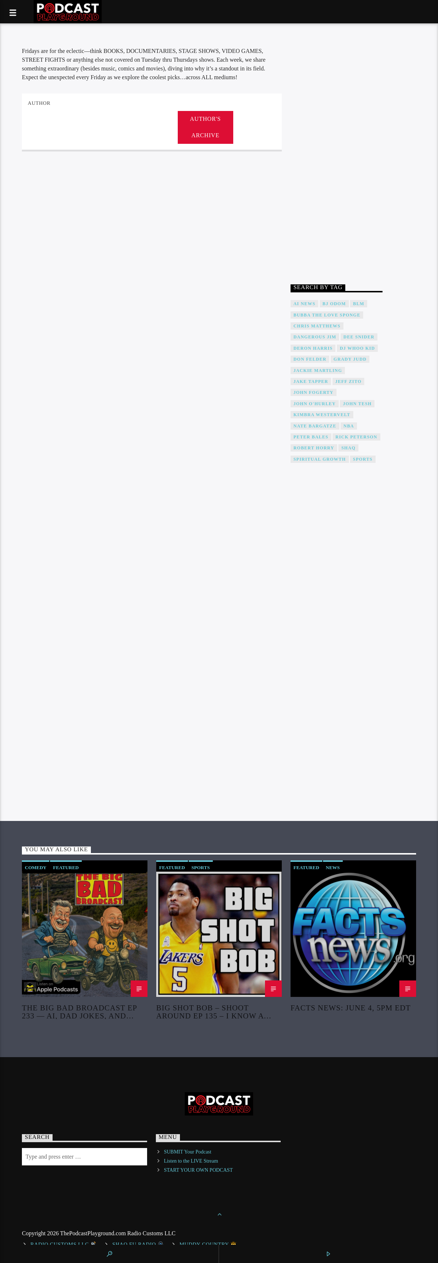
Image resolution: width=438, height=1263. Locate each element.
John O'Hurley (314, 403)
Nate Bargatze (315, 426)
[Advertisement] (337, 156)
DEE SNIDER (358, 336)
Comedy (35, 867)
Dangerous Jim (314, 336)
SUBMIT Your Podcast (187, 1152)
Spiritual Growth (319, 459)
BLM (358, 303)
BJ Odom (334, 303)
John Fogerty (313, 392)
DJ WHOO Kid (357, 348)
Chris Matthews (317, 326)
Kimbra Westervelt (321, 414)
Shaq (348, 447)
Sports (362, 459)
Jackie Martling (317, 370)
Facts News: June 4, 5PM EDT (351, 1008)
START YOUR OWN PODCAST (198, 1170)
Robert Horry (313, 447)
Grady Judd (350, 359)
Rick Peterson (356, 436)
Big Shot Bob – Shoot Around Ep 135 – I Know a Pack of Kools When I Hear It (216, 1011)
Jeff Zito (348, 381)
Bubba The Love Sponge (326, 315)
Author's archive (205, 127)
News (333, 867)
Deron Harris (313, 348)
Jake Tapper (310, 381)
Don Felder (309, 359)
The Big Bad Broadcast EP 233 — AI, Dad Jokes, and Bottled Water (79, 1011)
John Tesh (357, 403)
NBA (348, 426)
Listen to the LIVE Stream (191, 1161)
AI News (304, 303)
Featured (66, 867)
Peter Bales (310, 436)
